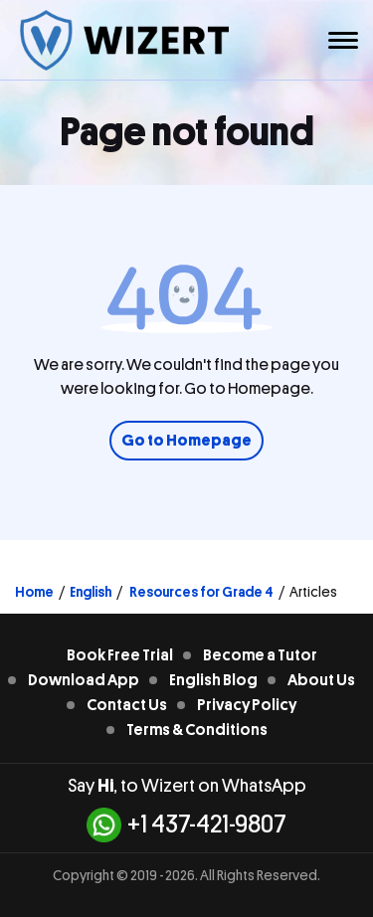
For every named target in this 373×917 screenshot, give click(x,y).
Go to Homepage (186, 441)
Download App (83, 680)
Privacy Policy (246, 705)
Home (34, 592)
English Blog (213, 680)
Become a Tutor (260, 655)
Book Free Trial (120, 655)
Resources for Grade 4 (200, 592)
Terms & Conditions (197, 730)
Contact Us (127, 705)
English (90, 592)
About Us (321, 680)
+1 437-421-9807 (186, 825)
